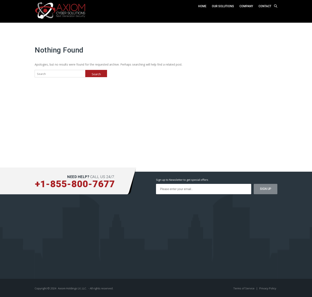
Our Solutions (223, 6)
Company (246, 6)
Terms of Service (244, 288)
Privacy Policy (267, 288)
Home (202, 6)
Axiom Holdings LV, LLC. (72, 288)
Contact (264, 6)
